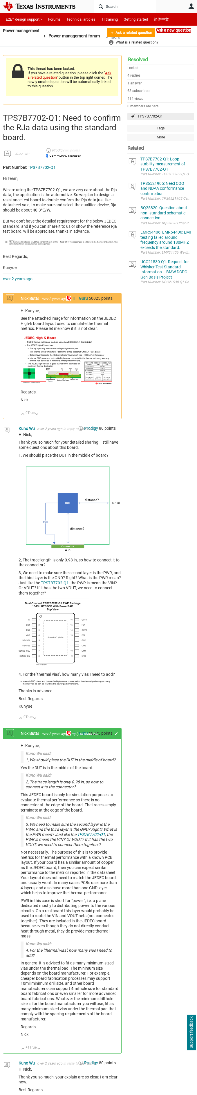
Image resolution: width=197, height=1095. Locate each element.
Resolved (138, 59)
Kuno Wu (22, 154)
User (191, 6)
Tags (161, 128)
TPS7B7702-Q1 (150, 116)
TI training (109, 19)
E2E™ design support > (24, 19)
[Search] (125, 6)
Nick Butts (30, 298)
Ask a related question (131, 32)
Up (23, 414)
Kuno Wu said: (38, 753)
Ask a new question (173, 30)
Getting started (136, 19)
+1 (116, 733)
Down (37, 414)
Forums (54, 19)
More (161, 137)
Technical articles (80, 19)
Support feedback (191, 1033)
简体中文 (161, 19)
